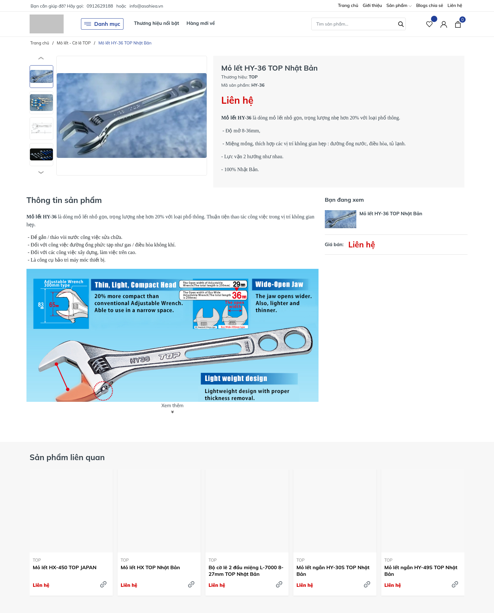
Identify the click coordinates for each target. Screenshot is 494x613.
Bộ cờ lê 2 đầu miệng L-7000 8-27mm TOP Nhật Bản (246, 570)
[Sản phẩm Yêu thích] (429, 24)
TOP (37, 560)
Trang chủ (348, 5)
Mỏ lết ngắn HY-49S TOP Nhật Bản (420, 570)
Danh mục (102, 23)
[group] (132, 115)
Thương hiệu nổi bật (156, 23)
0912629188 (100, 6)
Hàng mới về (201, 23)
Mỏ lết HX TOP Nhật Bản (150, 567)
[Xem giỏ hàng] (458, 24)
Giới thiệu (372, 5)
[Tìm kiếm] (401, 23)
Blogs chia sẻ (429, 5)
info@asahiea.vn (146, 6)
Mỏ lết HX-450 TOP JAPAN (64, 567)
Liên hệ (454, 5)
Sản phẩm (398, 6)
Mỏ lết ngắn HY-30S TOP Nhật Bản (333, 570)
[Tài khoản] (443, 24)
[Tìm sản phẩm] (358, 24)
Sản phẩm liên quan (67, 457)
